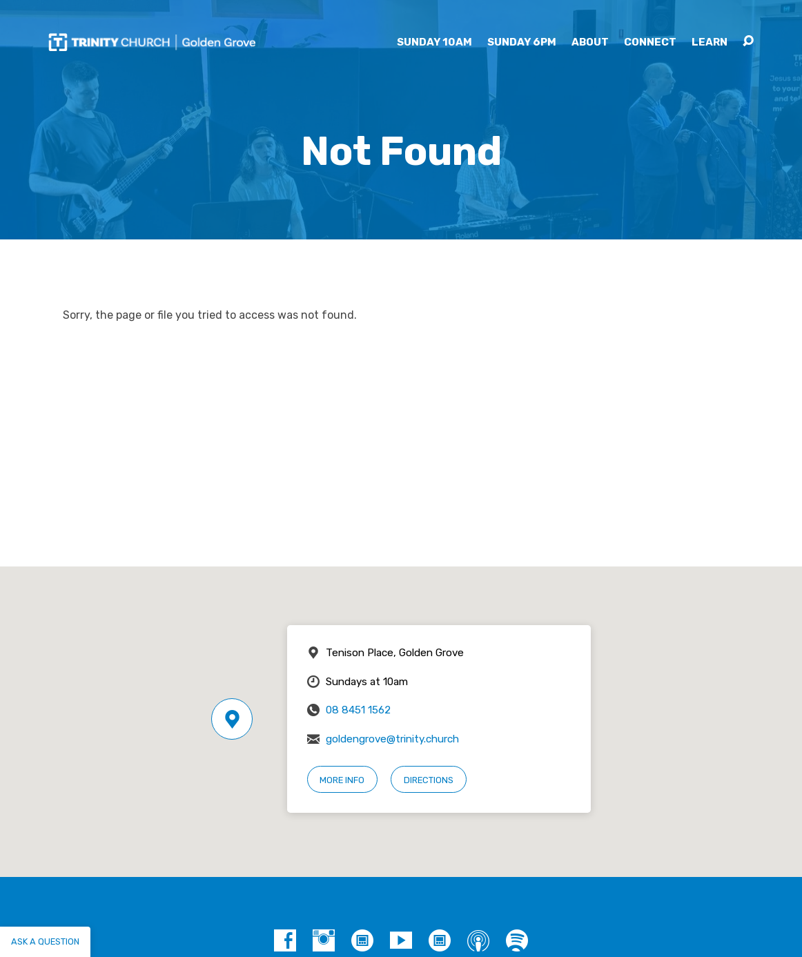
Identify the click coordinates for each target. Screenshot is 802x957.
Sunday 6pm (521, 42)
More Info (342, 780)
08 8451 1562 (358, 710)
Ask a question (45, 941)
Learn (709, 42)
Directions (428, 780)
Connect (650, 42)
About (590, 42)
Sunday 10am (434, 42)
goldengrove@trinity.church (392, 739)
